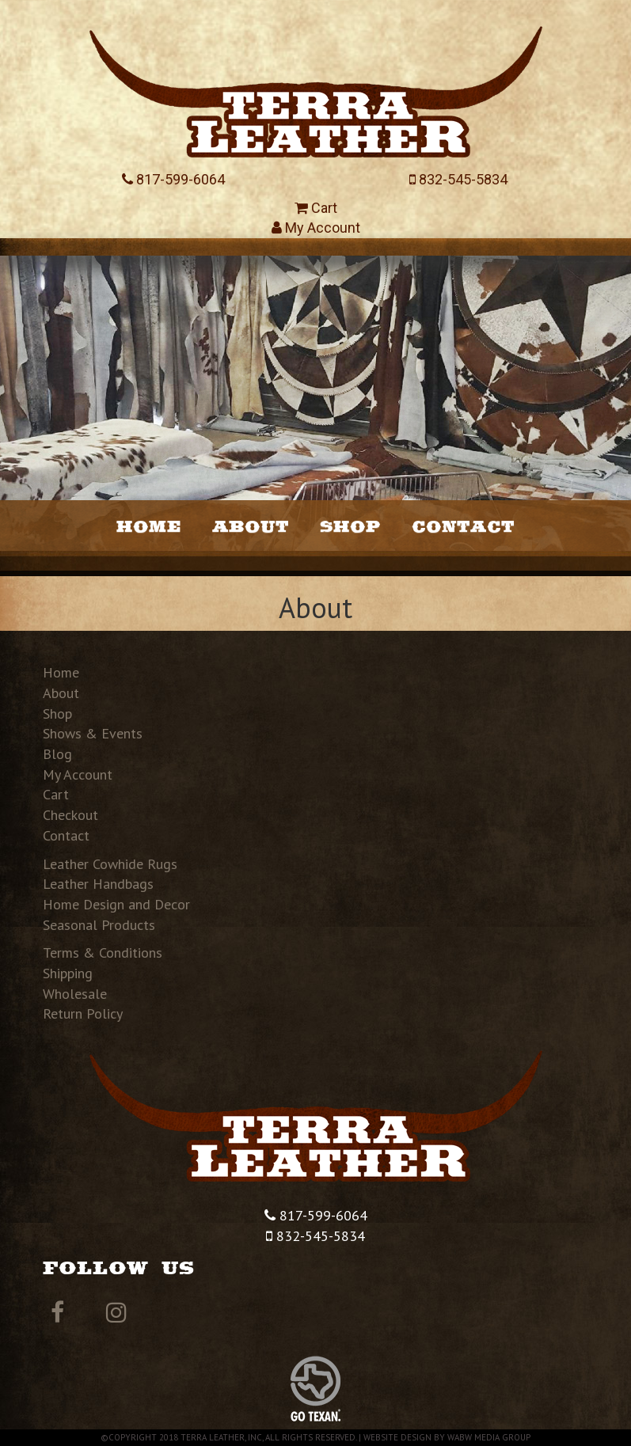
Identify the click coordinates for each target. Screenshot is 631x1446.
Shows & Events (93, 733)
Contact (463, 525)
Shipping (68, 973)
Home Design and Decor (116, 904)
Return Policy (83, 1013)
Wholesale (75, 994)
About (250, 525)
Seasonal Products (99, 925)
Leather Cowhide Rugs (110, 864)
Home (148, 525)
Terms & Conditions (102, 952)
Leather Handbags (98, 884)
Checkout (70, 815)
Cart (316, 207)
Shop (350, 525)
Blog (57, 754)
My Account (316, 227)
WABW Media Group (488, 1437)
